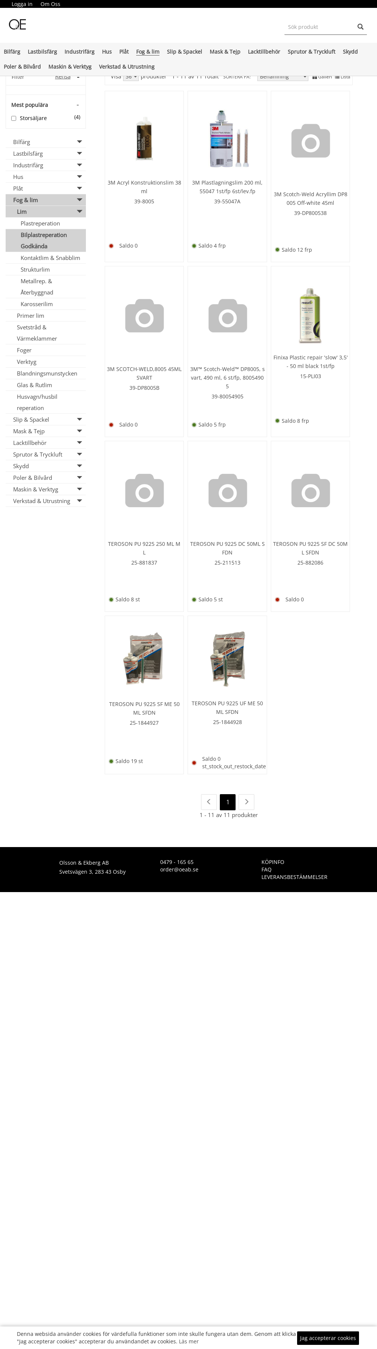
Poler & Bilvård (22, 66)
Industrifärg (80, 51)
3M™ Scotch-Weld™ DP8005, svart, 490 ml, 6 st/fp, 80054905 (227, 376)
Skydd (350, 51)
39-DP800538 (310, 211)
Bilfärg (12, 51)
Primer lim (30, 315)
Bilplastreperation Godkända (44, 240)
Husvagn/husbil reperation (37, 402)
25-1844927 (144, 720)
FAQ (266, 866)
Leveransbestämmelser (294, 873)
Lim (22, 211)
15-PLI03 (310, 374)
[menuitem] (22, 4)
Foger (24, 350)
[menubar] (36, 4)
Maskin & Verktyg (70, 66)
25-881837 (144, 560)
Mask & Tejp (225, 51)
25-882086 (310, 560)
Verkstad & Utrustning (127, 66)
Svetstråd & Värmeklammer (37, 332)
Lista (342, 77)
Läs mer (189, 1341)
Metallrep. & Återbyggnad (37, 286)
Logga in (22, 4)
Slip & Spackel (184, 51)
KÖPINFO (272, 858)
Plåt (124, 51)
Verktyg (26, 361)
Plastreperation (40, 223)
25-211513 (227, 560)
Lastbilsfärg (42, 51)
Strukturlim (35, 269)
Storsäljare (33, 118)
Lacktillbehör (264, 51)
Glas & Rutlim (34, 385)
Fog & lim (147, 51)
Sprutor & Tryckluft (311, 51)
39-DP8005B (144, 386)
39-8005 (144, 200)
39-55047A (227, 200)
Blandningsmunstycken (47, 373)
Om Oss (50, 4)
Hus (107, 51)
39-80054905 (227, 394)
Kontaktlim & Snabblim (50, 257)
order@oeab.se (179, 866)
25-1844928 (227, 719)
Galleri (322, 77)
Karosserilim (37, 304)
